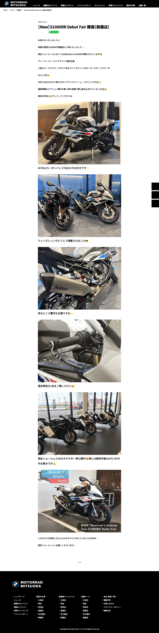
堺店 (40, 603)
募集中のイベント (50, 5)
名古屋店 (41, 614)
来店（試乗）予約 (110, 596)
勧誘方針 (107, 610)
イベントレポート (84, 5)
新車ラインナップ (116, 5)
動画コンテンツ (67, 5)
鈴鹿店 (40, 617)
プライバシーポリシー (112, 607)
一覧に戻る (79, 561)
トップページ (19, 596)
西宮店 (40, 607)
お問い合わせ (109, 603)
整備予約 (107, 600)
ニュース (36, 5)
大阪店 (40, 600)
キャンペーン (100, 5)
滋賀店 (40, 610)
